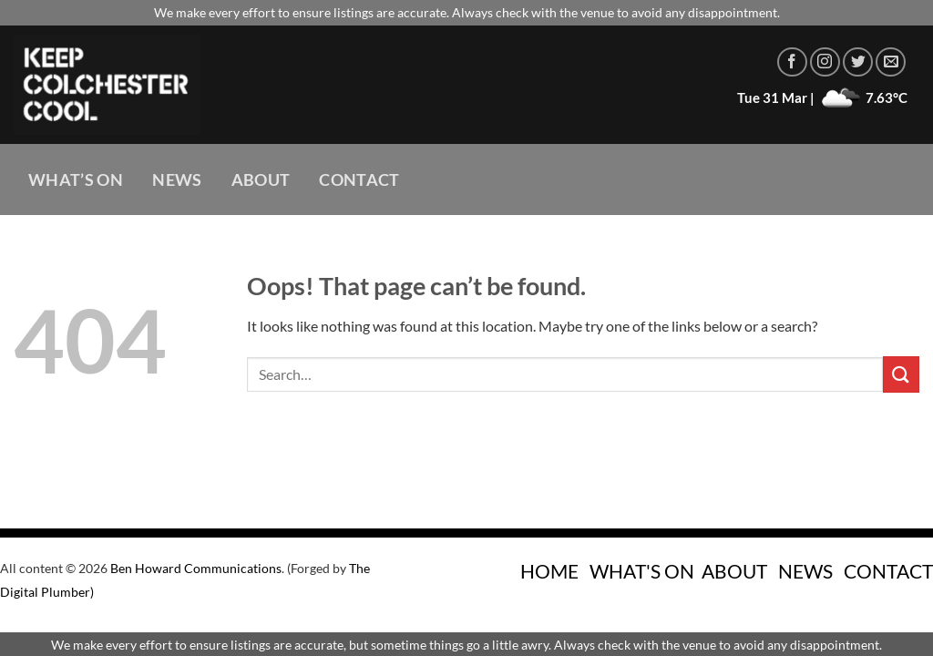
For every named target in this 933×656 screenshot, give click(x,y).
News (176, 180)
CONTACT (888, 570)
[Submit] (901, 374)
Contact (359, 180)
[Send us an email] (891, 62)
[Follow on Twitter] (858, 62)
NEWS (805, 570)
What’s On (75, 180)
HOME (549, 570)
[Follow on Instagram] (825, 62)
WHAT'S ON (642, 570)
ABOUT (734, 570)
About (261, 180)
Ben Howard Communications (196, 568)
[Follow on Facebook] (792, 62)
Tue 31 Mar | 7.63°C (822, 97)
